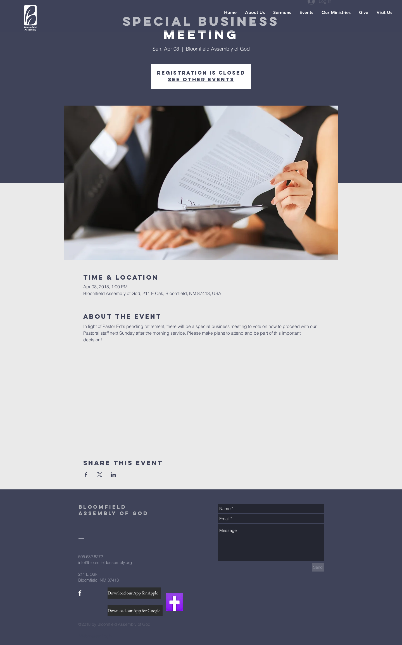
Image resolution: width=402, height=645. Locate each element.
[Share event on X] (99, 474)
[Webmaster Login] (95, 636)
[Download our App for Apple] (134, 593)
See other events (201, 79)
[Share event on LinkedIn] (113, 474)
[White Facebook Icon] (80, 593)
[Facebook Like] (89, 602)
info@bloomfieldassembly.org (105, 562)
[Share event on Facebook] (86, 474)
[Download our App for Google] (135, 610)
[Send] (318, 567)
